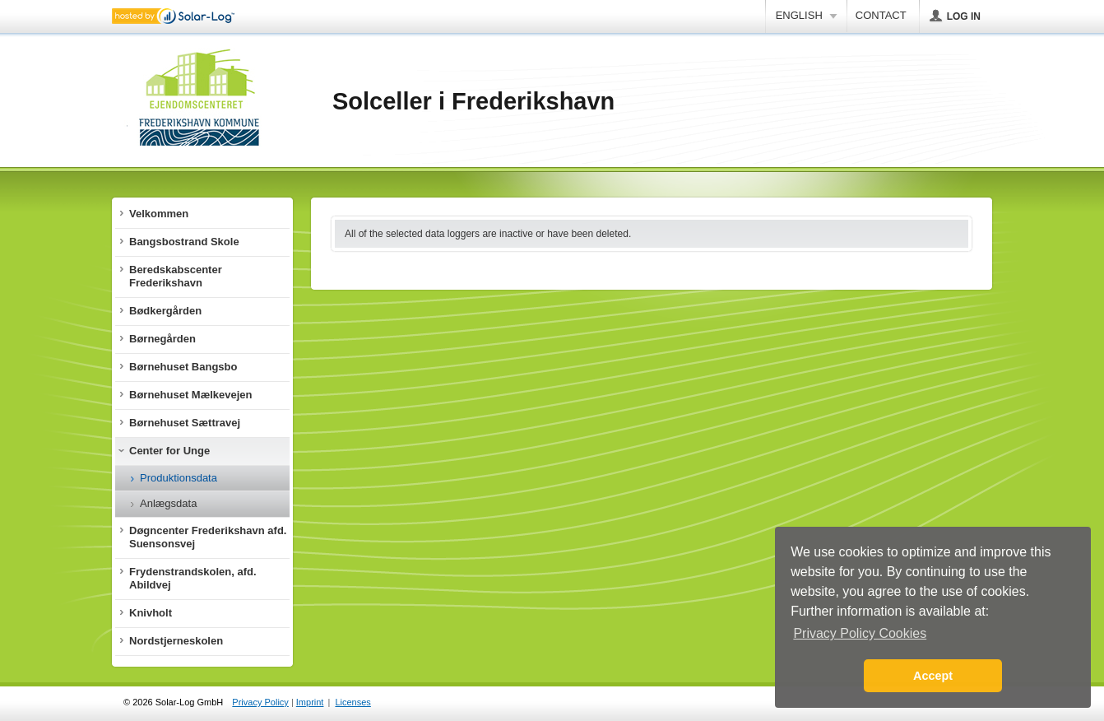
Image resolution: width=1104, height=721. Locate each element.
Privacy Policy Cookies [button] (859, 633)
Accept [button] (933, 675)
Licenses (352, 702)
